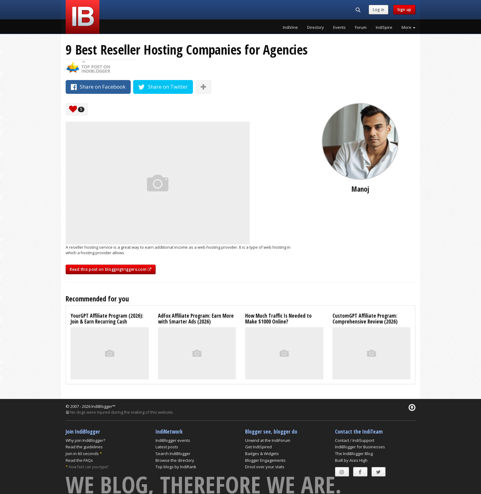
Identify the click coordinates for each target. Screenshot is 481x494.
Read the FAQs (79, 460)
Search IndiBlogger (173, 453)
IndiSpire (384, 27)
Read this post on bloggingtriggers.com (111, 269)
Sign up (404, 9)
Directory (315, 27)
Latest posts (167, 447)
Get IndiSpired (258, 447)
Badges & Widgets (262, 453)
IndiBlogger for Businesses (360, 447)
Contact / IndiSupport (354, 440)
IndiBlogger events (173, 440)
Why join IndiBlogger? (85, 440)
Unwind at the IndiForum (267, 440)
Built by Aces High (351, 460)
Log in (378, 9)
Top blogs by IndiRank (176, 466)
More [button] (408, 27)
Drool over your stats (264, 466)
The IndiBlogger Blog (354, 453)
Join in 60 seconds (82, 453)
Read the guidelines (84, 447)
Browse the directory (175, 460)
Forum (361, 27)
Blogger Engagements (265, 460)
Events (339, 27)
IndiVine (290, 27)
